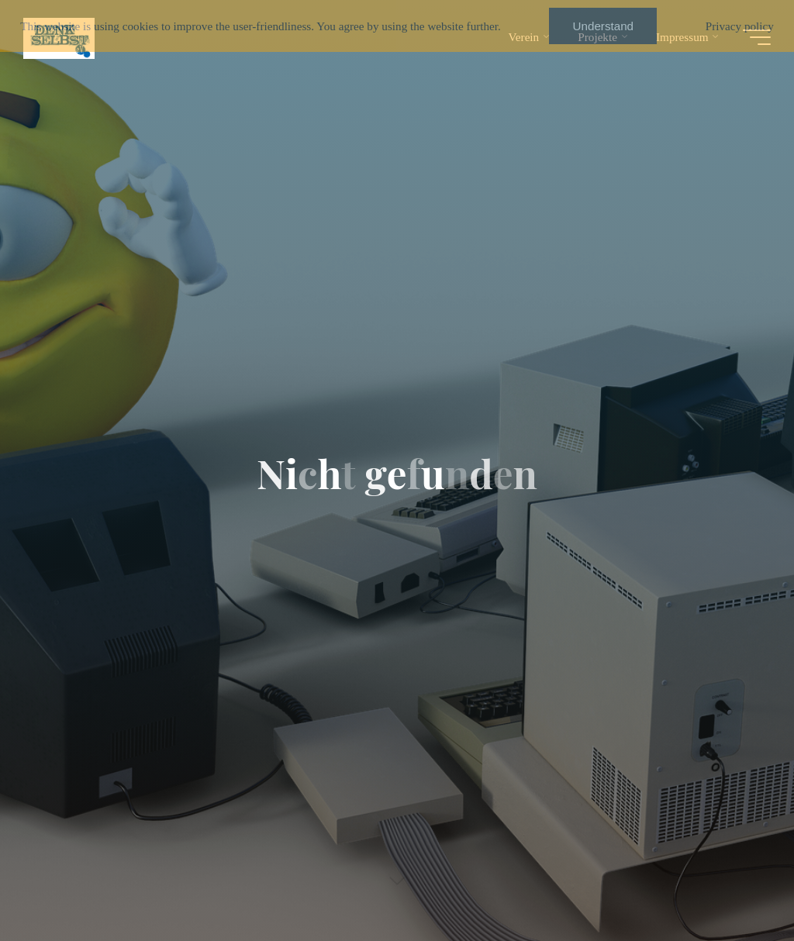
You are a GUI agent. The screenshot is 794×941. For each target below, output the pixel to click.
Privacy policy (740, 26)
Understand (603, 26)
